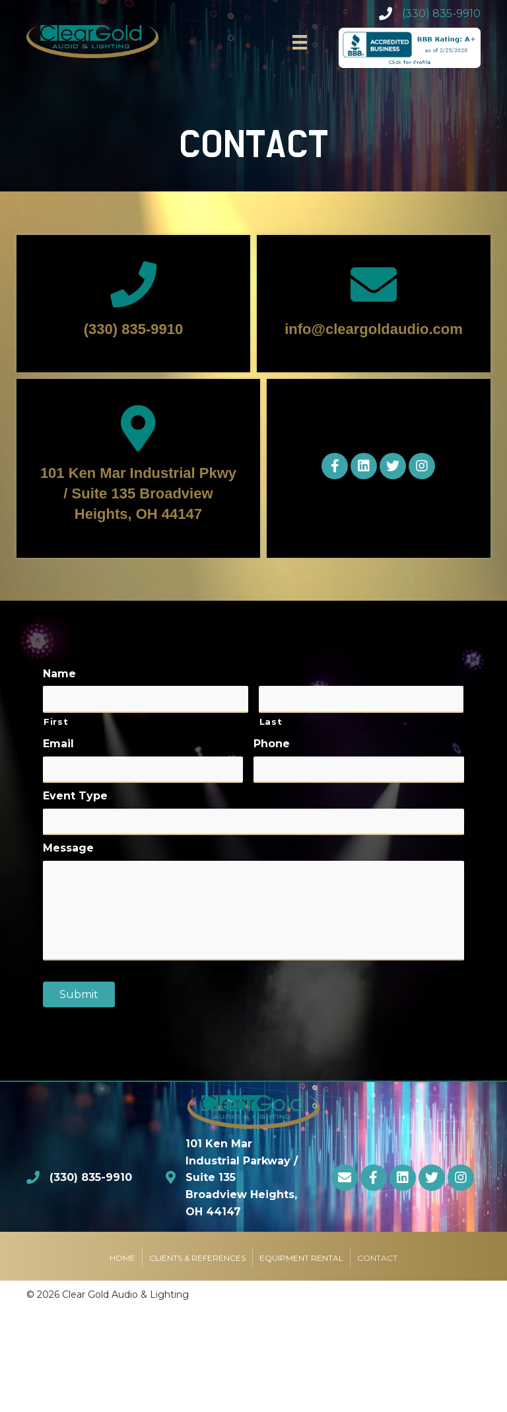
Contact (377, 1261)
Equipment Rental (301, 1261)
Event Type (75, 794)
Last (271, 720)
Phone (272, 743)
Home (122, 1261)
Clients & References (197, 1261)
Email (58, 743)
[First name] (145, 699)
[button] (334, 466)
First (56, 720)
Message (68, 845)
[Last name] (361, 699)
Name (59, 673)
